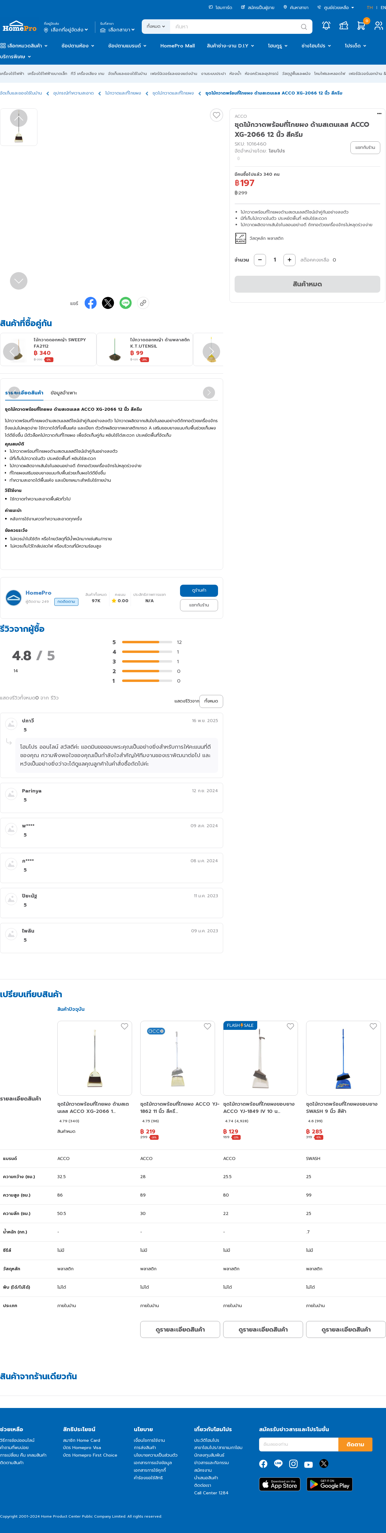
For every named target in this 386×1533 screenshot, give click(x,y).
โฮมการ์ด (220, 8)
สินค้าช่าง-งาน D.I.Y (227, 46)
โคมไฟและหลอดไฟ (329, 73)
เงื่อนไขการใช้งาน (149, 1440)
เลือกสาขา (118, 30)
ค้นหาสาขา (295, 8)
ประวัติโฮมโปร (206, 1440)
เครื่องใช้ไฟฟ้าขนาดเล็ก (47, 73)
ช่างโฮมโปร (313, 46)
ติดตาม (355, 1444)
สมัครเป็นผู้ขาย (257, 8)
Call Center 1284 (211, 1493)
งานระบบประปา (213, 73)
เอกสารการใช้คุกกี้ (150, 1470)
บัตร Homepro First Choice (90, 1455)
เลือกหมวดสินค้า (25, 46)
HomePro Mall (177, 46)
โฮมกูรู (275, 46)
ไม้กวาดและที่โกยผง (123, 93)
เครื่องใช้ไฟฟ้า (12, 73)
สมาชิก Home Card (81, 1440)
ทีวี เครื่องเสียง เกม (87, 73)
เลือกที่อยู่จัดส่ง (66, 30)
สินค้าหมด (307, 284)
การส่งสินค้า (145, 1448)
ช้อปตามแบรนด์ (124, 46)
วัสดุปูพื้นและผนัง (296, 73)
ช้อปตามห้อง (75, 46)
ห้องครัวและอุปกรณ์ (261, 73)
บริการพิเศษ (12, 56)
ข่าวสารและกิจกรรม (211, 1463)
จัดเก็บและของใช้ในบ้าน (127, 73)
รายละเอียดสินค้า (24, 393)
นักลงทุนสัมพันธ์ (209, 1455)
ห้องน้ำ (235, 73)
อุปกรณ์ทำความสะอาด (73, 93)
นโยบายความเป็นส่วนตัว (156, 1455)
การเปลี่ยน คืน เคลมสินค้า (23, 1455)
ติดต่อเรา (202, 1485)
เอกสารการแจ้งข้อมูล (153, 1463)
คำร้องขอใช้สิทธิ (148, 1478)
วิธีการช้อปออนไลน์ (17, 1440)
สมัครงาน (203, 1470)
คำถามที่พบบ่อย (14, 1448)
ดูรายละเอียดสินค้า (180, 1329)
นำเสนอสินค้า (206, 1478)
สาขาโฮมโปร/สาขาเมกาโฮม (218, 1448)
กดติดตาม (66, 601)
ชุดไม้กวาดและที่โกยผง (173, 93)
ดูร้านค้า (199, 590)
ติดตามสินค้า (12, 1463)
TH (370, 8)
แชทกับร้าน (199, 605)
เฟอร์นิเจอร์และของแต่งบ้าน (173, 73)
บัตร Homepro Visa (82, 1448)
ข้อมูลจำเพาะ (64, 393)
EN (383, 8)
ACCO (241, 116)
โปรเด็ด (353, 46)
